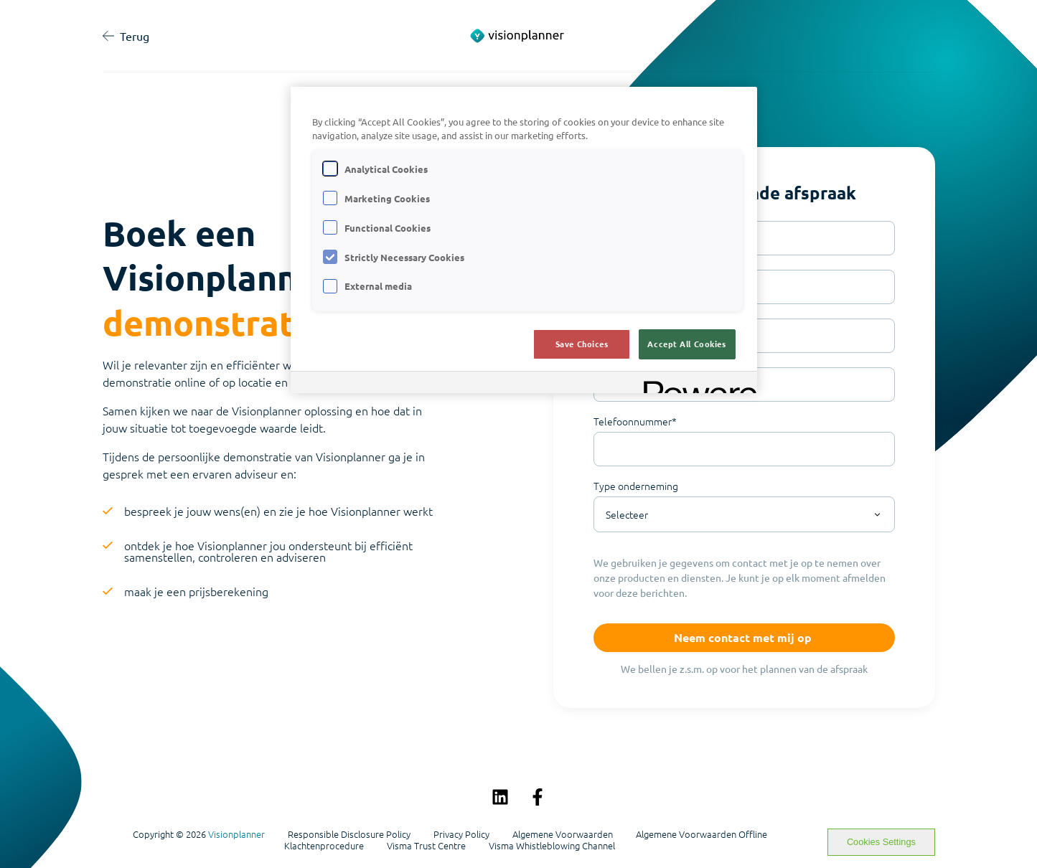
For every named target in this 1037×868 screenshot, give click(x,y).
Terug (126, 36)
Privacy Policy (461, 834)
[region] (524, 240)
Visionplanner (236, 834)
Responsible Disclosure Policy (349, 834)
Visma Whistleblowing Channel (552, 846)
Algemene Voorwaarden (562, 834)
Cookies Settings (881, 841)
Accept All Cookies (686, 343)
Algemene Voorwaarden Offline (701, 834)
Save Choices (582, 343)
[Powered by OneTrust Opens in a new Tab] (695, 384)
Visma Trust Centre (426, 846)
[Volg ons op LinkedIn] (500, 797)
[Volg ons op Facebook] (537, 797)
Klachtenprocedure (324, 846)
